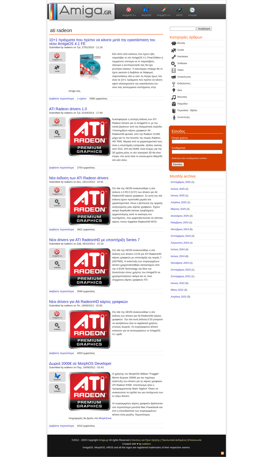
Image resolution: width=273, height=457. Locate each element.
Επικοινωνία (194, 440)
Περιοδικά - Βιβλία (187, 110)
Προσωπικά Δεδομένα (174, 440)
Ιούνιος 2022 (178, 283)
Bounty (181, 43)
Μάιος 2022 (177, 289)
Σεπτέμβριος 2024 (181, 235)
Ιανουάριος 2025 (180, 215)
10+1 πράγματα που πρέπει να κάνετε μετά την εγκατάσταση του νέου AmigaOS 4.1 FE (102, 42)
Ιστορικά (192, 15)
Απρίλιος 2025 (179, 202)
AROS (179, 15)
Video (180, 69)
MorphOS (146, 15)
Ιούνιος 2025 (178, 195)
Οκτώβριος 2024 (180, 229)
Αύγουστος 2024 (180, 242)
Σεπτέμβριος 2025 (181, 182)
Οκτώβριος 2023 (180, 262)
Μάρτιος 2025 (178, 209)
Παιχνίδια (182, 103)
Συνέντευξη (183, 117)
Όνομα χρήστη (180, 137)
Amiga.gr (103, 440)
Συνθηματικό (179, 147)
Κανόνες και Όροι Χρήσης (146, 440)
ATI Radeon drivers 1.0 (68, 109)
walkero (146, 443)
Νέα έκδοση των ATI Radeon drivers (78, 178)
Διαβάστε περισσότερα (61, 98)
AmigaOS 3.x (163, 15)
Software (57, 137)
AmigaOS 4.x (129, 15)
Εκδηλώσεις (184, 83)
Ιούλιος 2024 (178, 249)
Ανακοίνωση (184, 76)
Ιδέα (179, 90)
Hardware (182, 56)
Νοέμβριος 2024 (180, 222)
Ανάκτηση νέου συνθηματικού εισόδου (189, 158)
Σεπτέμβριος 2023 (181, 269)
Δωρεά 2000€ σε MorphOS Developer (80, 363)
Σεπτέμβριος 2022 (181, 276)
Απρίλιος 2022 (179, 296)
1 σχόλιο (81, 98)
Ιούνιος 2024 (178, 256)
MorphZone (105, 418)
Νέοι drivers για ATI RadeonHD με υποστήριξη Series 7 (94, 240)
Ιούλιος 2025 (178, 188)
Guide (57, 71)
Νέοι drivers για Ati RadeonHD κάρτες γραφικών (88, 302)
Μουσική (182, 96)
